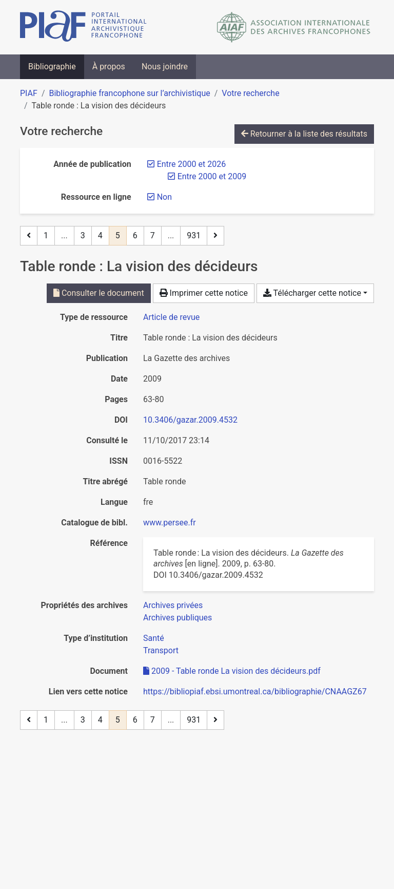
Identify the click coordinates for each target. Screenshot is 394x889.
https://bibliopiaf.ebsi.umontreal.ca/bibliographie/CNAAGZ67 (255, 691)
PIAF (28, 93)
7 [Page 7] (152, 235)
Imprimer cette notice (204, 293)
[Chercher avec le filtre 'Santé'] (153, 638)
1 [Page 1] (46, 235)
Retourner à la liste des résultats (304, 134)
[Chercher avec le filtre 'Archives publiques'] (177, 617)
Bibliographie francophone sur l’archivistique (129, 93)
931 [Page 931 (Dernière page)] (194, 235)
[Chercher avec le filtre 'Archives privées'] (173, 605)
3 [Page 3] (83, 235)
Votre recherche (250, 93)
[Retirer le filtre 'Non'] (164, 197)
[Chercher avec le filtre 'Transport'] (161, 650)
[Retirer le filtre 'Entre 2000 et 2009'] (212, 176)
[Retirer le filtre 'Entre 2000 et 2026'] (191, 164)
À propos (108, 66)
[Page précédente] (28, 235)
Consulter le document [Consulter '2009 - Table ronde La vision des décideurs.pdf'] (98, 293)
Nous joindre (165, 66)
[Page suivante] (215, 235)
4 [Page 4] (100, 235)
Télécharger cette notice (312, 293)
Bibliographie (52, 66)
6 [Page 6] (135, 235)
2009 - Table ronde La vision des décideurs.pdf (232, 671)
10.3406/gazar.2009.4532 (190, 420)
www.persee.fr (169, 522)
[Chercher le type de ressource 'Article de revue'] (171, 317)
